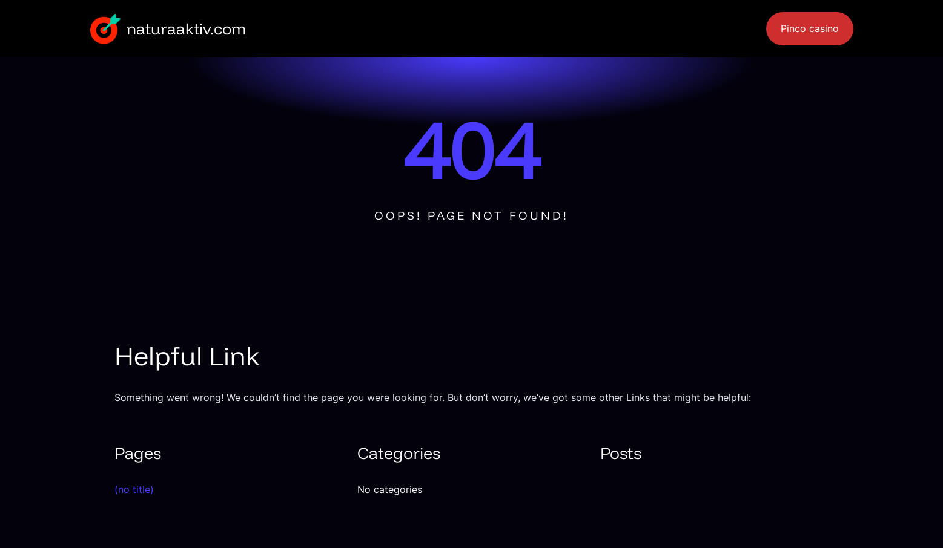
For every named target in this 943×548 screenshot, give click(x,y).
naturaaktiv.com (186, 28)
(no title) (134, 489)
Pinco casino (810, 28)
